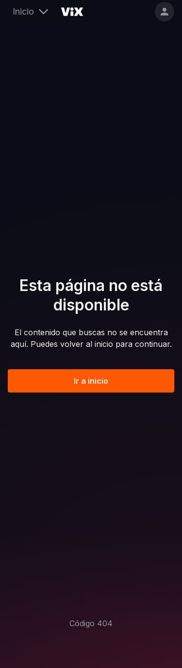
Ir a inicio (91, 381)
